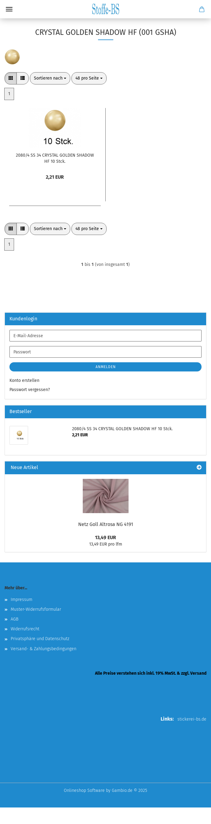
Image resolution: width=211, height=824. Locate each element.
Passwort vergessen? (29, 389)
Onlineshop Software (84, 790)
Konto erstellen (24, 380)
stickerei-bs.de (191, 719)
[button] (11, 78)
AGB (14, 619)
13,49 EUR (105, 537)
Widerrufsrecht (25, 629)
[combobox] (50, 78)
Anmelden (106, 367)
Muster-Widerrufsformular (36, 609)
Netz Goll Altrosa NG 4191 (105, 524)
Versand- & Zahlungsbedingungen (43, 648)
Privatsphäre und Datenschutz (40, 638)
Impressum (21, 599)
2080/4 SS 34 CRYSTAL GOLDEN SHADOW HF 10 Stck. (55, 158)
